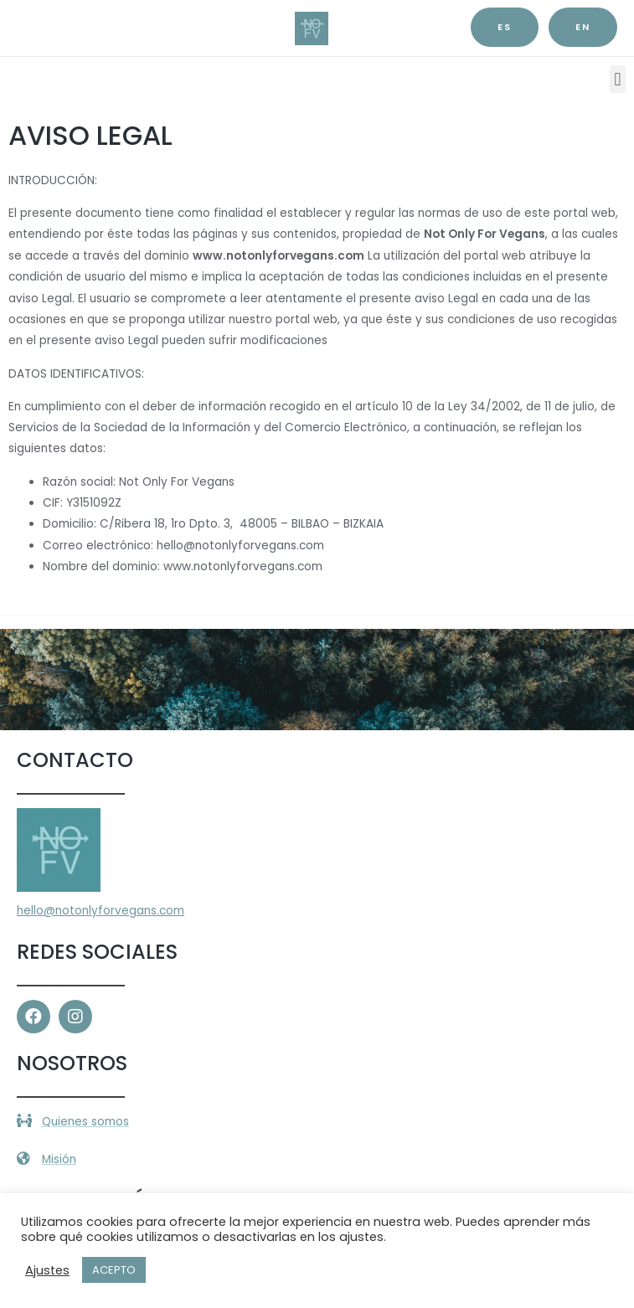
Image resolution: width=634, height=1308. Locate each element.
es (504, 27)
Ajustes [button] (47, 1270)
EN (582, 27)
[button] (618, 79)
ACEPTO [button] (114, 1270)
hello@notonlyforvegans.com (100, 911)
